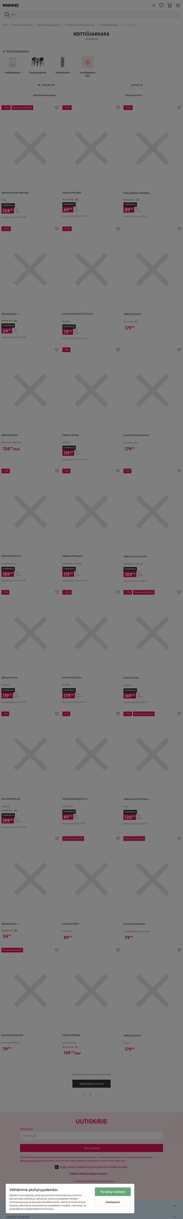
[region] (70, 1198)
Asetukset (113, 1202)
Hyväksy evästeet (112, 1192)
